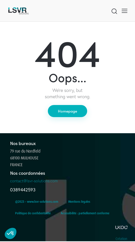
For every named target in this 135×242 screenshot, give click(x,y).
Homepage (67, 111)
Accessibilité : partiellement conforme (85, 213)
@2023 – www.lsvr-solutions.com (36, 201)
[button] (124, 11)
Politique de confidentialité (33, 213)
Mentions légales (79, 201)
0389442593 (23, 190)
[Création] (121, 227)
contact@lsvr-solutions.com (34, 180)
